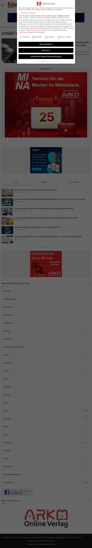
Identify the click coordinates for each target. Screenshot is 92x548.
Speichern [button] (46, 49)
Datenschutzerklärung (33, 29)
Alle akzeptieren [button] (46, 43)
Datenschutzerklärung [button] (47, 60)
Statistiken (37, 36)
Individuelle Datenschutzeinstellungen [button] (46, 56)
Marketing (50, 36)
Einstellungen (23, 31)
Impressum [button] (56, 60)
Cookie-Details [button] (36, 60)
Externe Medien (64, 36)
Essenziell (24, 36)
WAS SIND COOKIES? (28, 12)
